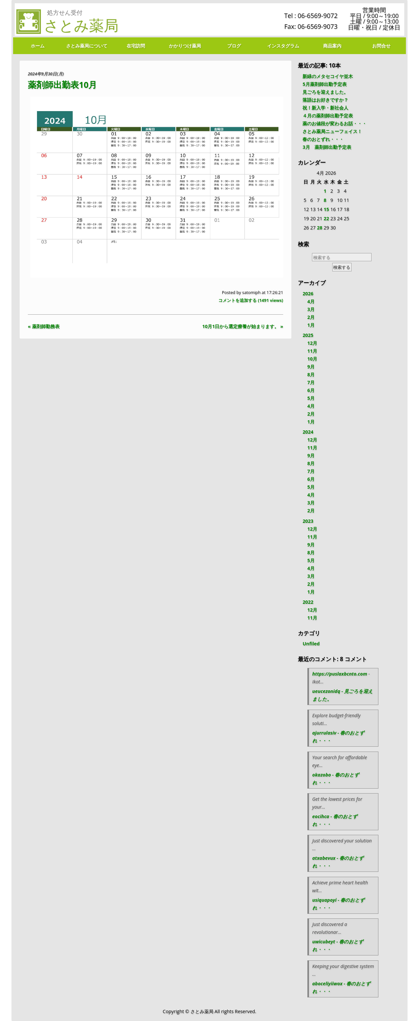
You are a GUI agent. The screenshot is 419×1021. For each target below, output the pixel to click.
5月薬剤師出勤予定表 (324, 84)
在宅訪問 (136, 46)
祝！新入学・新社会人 (325, 108)
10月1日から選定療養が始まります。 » (242, 326)
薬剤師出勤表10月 (62, 84)
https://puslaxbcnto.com (339, 674)
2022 (307, 602)
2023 (307, 521)
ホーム (38, 46)
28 (319, 228)
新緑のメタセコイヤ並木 (327, 76)
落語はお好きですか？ (325, 100)
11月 (312, 351)
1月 (311, 325)
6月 (311, 390)
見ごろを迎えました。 (325, 92)
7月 (311, 382)
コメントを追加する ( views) (250, 300)
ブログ (234, 46)
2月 (311, 317)
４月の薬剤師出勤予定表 (327, 115)
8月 (311, 374)
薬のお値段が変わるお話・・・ (334, 123)
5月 (311, 398)
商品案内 (332, 46)
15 (326, 209)
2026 (307, 293)
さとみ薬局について (86, 46)
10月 (312, 359)
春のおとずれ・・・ (323, 139)
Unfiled (310, 643)
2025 (307, 335)
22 (326, 218)
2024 (307, 432)
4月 (311, 301)
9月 (311, 366)
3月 (311, 309)
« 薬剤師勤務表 (44, 326)
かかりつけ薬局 (185, 46)
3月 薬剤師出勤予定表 (326, 147)
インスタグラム (283, 46)
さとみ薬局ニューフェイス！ (332, 131)
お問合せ (381, 46)
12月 (312, 343)
